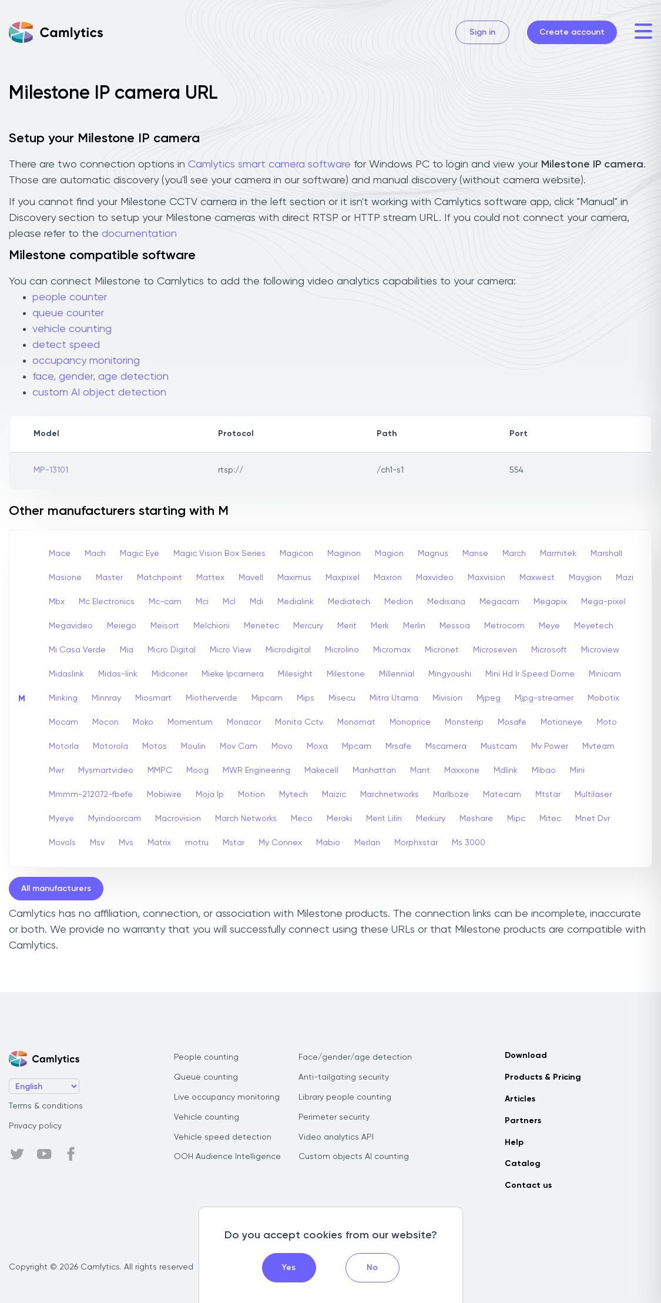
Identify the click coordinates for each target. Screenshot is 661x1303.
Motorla (64, 746)
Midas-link (117, 674)
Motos (154, 746)
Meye (549, 626)
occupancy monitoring (86, 361)
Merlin (414, 626)
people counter (69, 297)
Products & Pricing (543, 1077)
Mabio (328, 843)
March (514, 554)
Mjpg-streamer (544, 698)
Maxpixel (343, 578)
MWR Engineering (256, 770)
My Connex (280, 843)
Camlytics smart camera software (269, 164)
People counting (206, 1057)
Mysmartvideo (105, 770)
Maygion (585, 578)
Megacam (499, 602)
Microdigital (288, 650)
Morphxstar (416, 843)
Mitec (550, 819)
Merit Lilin (384, 819)
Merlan (367, 843)
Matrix (159, 843)
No (372, 1268)
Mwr (56, 770)
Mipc (516, 819)
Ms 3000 (468, 843)
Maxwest (537, 578)
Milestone (346, 674)
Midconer (169, 674)
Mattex (210, 578)
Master (109, 578)
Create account (572, 32)
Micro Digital (171, 650)
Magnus (433, 554)
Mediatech (349, 602)
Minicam (605, 674)
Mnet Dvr (592, 819)
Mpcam (356, 746)
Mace (60, 554)
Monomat (356, 722)
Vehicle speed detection (222, 1137)
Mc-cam (165, 602)
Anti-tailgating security (343, 1077)
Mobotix (603, 698)
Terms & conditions (46, 1106)
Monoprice (410, 722)
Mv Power (549, 746)
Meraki (339, 819)
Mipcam (267, 698)
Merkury (430, 819)
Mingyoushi (449, 674)
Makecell (321, 770)
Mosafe (512, 722)
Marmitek (558, 554)
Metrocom (504, 626)
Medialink (295, 602)
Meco (302, 819)
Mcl (229, 602)
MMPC (159, 770)
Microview (600, 650)
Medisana (446, 602)
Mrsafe (398, 746)
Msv (97, 843)
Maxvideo (435, 578)
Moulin (193, 746)
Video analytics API (336, 1137)
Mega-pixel (603, 602)
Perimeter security (334, 1117)
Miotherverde (211, 698)
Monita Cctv (299, 722)
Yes (289, 1268)
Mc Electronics (107, 602)
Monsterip (464, 722)
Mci (202, 602)
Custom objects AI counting (353, 1157)
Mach (95, 554)
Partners (523, 1121)
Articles (520, 1099)
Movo (282, 746)
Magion (389, 554)
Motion (251, 794)
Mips (305, 698)
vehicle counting (72, 329)
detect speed (66, 345)
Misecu (341, 698)
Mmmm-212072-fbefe (91, 794)
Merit (347, 626)
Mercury (308, 626)
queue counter (68, 313)
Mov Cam (238, 746)
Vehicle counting (206, 1117)
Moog (197, 770)
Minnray (106, 698)
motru (197, 843)
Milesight (295, 674)
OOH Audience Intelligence (227, 1157)
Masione (65, 578)
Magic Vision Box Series (219, 554)
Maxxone (461, 770)
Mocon (105, 722)
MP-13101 (50, 470)
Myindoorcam (114, 819)
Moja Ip (210, 794)
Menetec (261, 626)
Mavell (251, 578)
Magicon (296, 554)
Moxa (317, 746)
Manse (475, 554)
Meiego (121, 626)
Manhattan (374, 770)
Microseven (495, 650)
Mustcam (499, 746)
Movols (62, 843)
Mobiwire (164, 794)
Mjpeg (489, 698)
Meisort (164, 626)
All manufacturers (56, 889)
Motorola (110, 746)
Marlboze (451, 794)
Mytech (293, 794)
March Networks (246, 819)
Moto (606, 722)
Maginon (344, 554)
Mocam (63, 722)
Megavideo (71, 626)
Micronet (442, 650)
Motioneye (561, 722)
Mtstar (548, 794)
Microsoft (549, 650)
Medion (398, 602)
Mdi (256, 602)
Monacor (244, 722)
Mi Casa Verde (77, 650)
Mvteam (598, 746)
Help (514, 1142)
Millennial (396, 674)
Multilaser (593, 794)
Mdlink (506, 770)
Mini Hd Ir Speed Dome (530, 674)
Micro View (230, 650)
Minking (63, 698)
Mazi (624, 578)
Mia (126, 650)
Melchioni (211, 626)
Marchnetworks (389, 794)
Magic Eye (139, 554)
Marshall (606, 554)
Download (526, 1055)
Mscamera (446, 746)
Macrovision (178, 819)
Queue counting (206, 1077)
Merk (380, 626)
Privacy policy (35, 1126)
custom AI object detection (99, 392)
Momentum (190, 722)
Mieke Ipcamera (233, 674)
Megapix (550, 602)
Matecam (502, 794)
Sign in (482, 32)
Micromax (392, 650)
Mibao (544, 770)
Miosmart (153, 698)
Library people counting (344, 1097)
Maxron (388, 578)
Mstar (233, 843)
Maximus (294, 578)
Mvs (126, 843)
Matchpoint (159, 578)
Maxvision (486, 578)
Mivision (447, 698)
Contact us (528, 1185)
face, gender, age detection (100, 376)
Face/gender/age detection (355, 1057)
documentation (139, 234)
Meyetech (593, 626)
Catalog (523, 1164)
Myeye (61, 819)
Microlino (342, 650)
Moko (143, 722)
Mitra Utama (394, 698)
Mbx (57, 602)
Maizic (334, 794)
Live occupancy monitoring (227, 1097)
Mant (420, 770)
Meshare (476, 819)
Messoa (454, 626)
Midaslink (66, 674)
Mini (577, 770)
